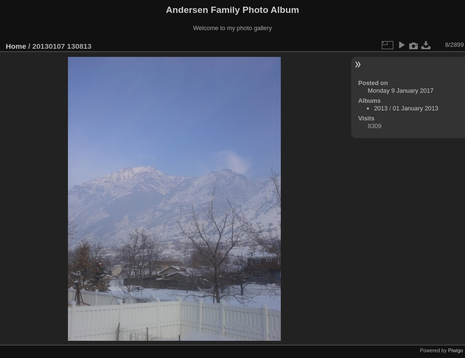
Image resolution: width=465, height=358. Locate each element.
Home (16, 46)
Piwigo (455, 350)
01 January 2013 (415, 108)
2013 (381, 108)
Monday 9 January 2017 (400, 90)
